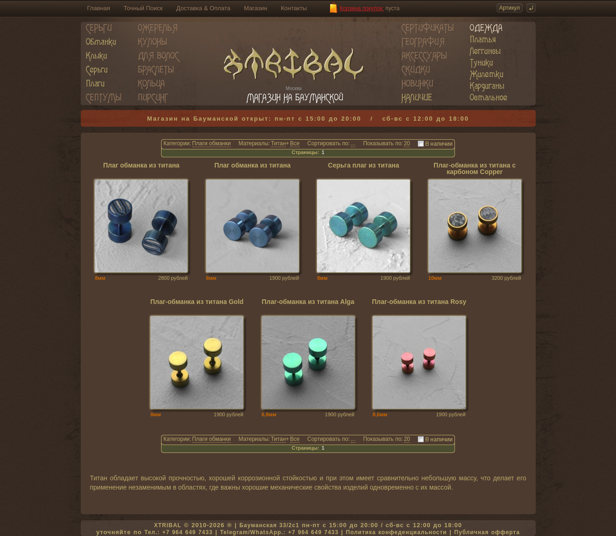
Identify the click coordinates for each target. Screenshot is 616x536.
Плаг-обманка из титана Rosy (419, 301)
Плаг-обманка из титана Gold (197, 301)
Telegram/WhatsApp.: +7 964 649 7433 (279, 532)
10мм (435, 278)
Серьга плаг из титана (363, 165)
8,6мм (380, 414)
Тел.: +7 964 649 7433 (178, 532)
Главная (98, 8)
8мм (100, 278)
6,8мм (269, 414)
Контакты (294, 8)
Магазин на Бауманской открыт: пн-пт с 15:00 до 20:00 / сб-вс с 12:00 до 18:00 (308, 118)
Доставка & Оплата (203, 8)
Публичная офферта (487, 532)
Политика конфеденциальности (396, 532)
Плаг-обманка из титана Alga (308, 301)
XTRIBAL (168, 525)
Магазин (255, 8)
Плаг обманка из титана (141, 165)
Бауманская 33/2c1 (269, 525)
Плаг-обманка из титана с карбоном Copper (475, 168)
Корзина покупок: (362, 8)
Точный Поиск (142, 8)
